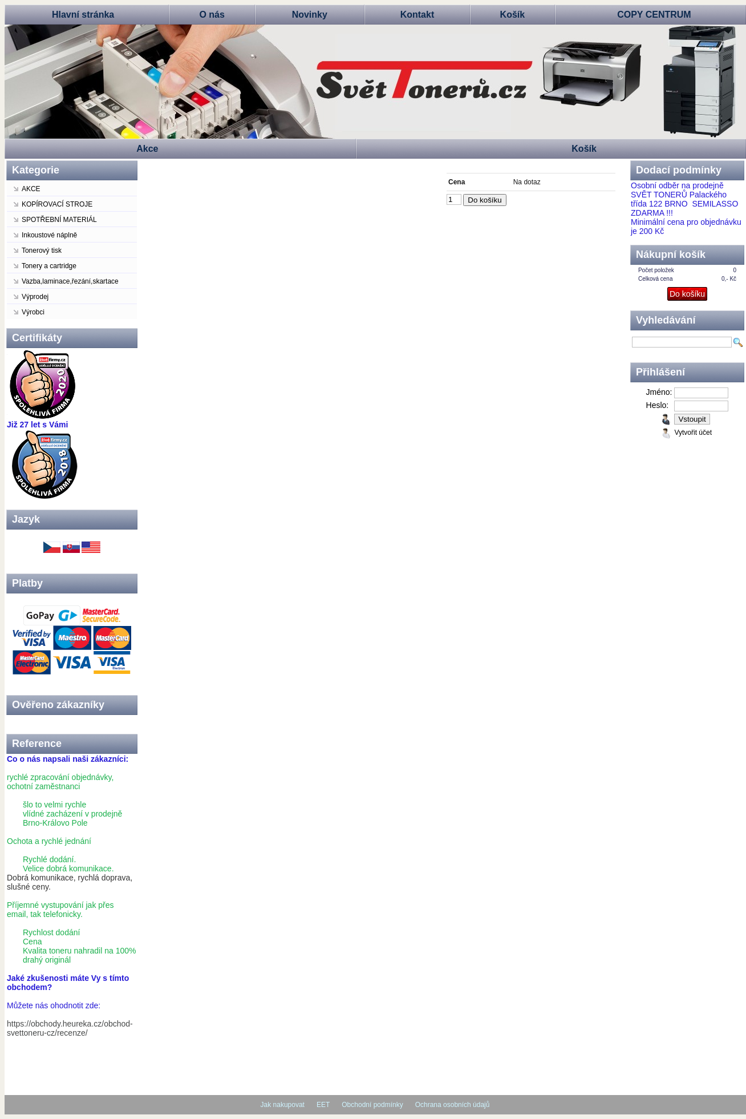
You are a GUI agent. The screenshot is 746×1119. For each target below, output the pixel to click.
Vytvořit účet (693, 433)
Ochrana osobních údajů (452, 1105)
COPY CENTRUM (654, 14)
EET (323, 1105)
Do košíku (484, 200)
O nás (211, 14)
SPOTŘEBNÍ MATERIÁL (59, 220)
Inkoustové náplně (49, 235)
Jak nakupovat (283, 1105)
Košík (512, 14)
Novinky (309, 14)
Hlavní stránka (83, 14)
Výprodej (35, 297)
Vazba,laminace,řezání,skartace (70, 281)
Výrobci (33, 312)
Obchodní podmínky (372, 1105)
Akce (147, 148)
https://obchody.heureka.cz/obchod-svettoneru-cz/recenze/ (70, 1028)
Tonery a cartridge (49, 266)
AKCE (31, 189)
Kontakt (417, 14)
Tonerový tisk (42, 250)
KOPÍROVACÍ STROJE (57, 204)
